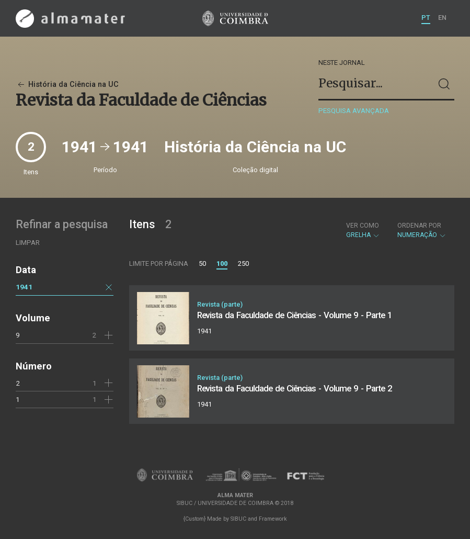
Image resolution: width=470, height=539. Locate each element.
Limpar (28, 242)
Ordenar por (419, 225)
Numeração (421, 230)
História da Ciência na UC (67, 84)
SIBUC (238, 518)
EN (442, 17)
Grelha (363, 230)
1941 (24, 287)
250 (243, 263)
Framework (273, 518)
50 (202, 263)
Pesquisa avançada (353, 111)
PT (425, 17)
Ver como (362, 225)
